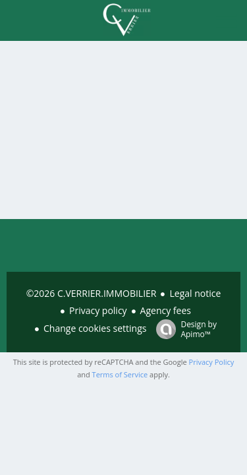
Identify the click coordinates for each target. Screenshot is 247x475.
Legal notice (195, 293)
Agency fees (165, 310)
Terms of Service (120, 374)
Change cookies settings (94, 328)
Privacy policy (98, 310)
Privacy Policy (211, 362)
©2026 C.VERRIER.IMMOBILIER (91, 293)
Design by (183, 329)
